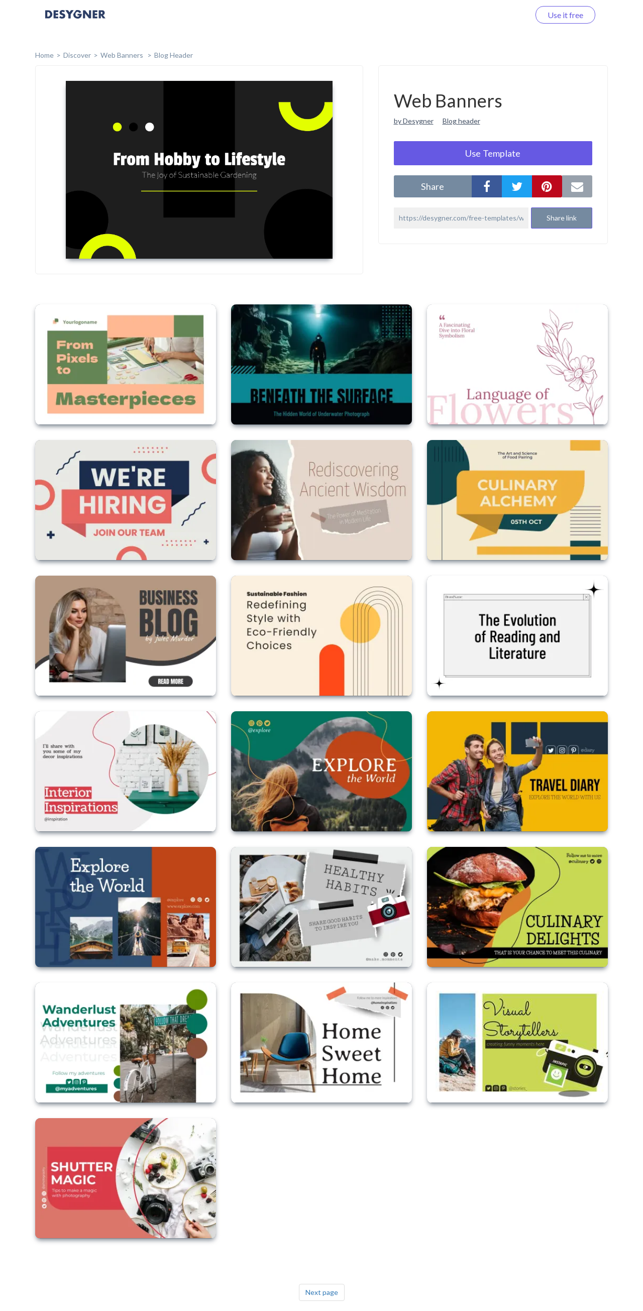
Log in (506, 15)
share (432, 186)
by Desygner (414, 121)
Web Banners (122, 55)
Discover (77, 55)
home (44, 55)
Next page (321, 1292)
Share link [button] (562, 217)
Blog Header (173, 55)
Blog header (461, 121)
